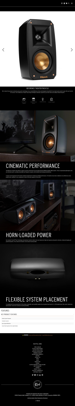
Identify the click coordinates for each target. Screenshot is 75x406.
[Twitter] (32, 375)
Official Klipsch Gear (37, 351)
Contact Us (37, 357)
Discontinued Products (37, 354)
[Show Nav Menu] (72, 3)
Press (37, 358)
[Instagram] (37, 375)
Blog (37, 360)
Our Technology (37, 366)
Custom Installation (37, 350)
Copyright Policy (37, 372)
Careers (37, 367)
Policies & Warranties (37, 370)
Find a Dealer (37, 347)
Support (37, 355)
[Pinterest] (42, 375)
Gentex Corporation (48, 395)
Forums (37, 363)
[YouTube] (40, 375)
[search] (69, 3)
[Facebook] (35, 375)
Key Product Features (9, 314)
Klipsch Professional (37, 348)
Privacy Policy (37, 369)
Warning (37, 400)
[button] (3, 49)
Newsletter (37, 361)
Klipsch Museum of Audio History (37, 364)
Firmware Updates (37, 353)
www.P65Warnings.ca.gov (47, 335)
